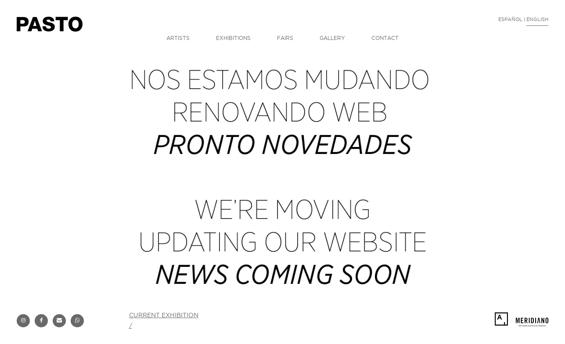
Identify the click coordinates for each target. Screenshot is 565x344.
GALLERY (332, 38)
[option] (282, 178)
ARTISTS (178, 38)
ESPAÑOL (510, 19)
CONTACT (385, 38)
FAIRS (285, 38)
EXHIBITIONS (233, 38)
